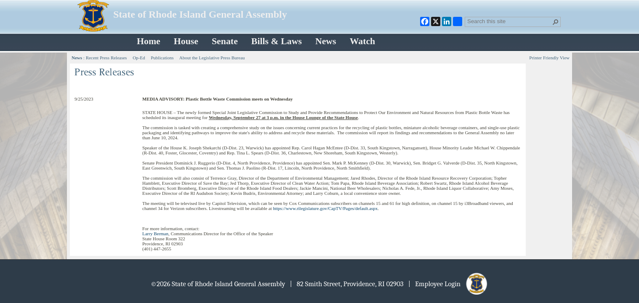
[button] (555, 22)
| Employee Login (448, 284)
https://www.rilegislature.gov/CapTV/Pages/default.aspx (325, 208)
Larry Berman (155, 233)
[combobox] (509, 21)
